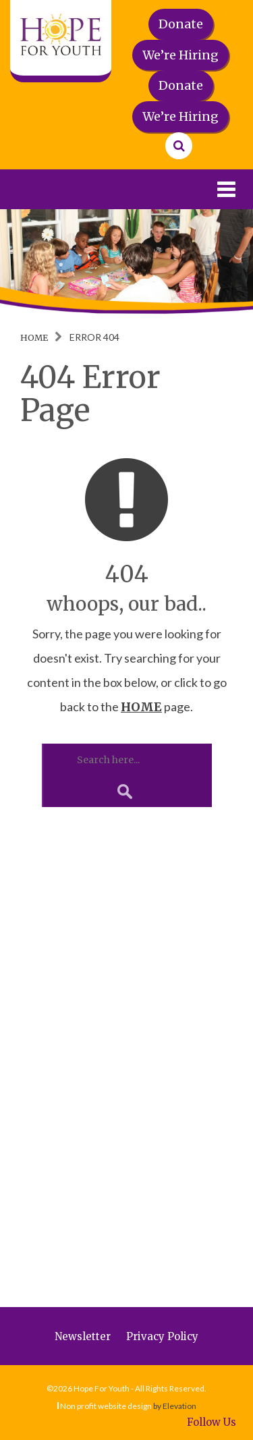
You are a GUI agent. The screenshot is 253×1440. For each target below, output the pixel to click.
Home (34, 338)
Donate (181, 24)
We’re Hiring (180, 55)
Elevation (179, 1406)
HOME (141, 707)
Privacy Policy (162, 1336)
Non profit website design (106, 1406)
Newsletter (83, 1336)
